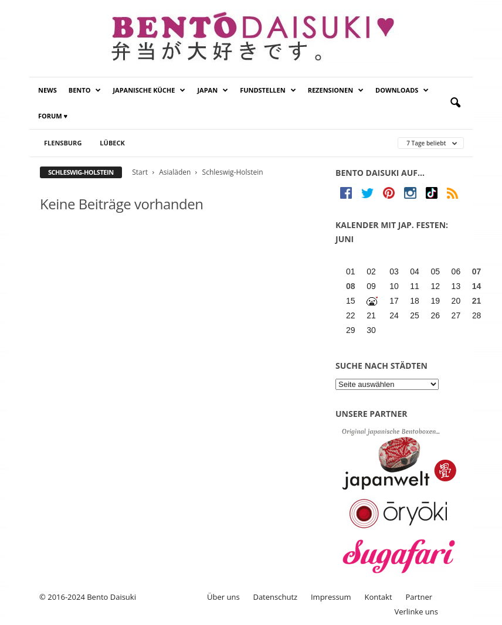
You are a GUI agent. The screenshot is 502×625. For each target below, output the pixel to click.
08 (350, 286)
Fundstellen (268, 90)
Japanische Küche (149, 90)
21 (476, 300)
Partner (418, 597)
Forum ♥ (52, 115)
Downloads (402, 90)
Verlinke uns (416, 611)
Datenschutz (275, 597)
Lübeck (112, 142)
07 (476, 271)
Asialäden (175, 172)
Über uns (223, 597)
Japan (212, 90)
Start (140, 172)
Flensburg (63, 142)
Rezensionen (336, 90)
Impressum (331, 597)
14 (476, 286)
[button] (455, 103)
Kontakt (378, 597)
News (47, 90)
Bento (85, 90)
